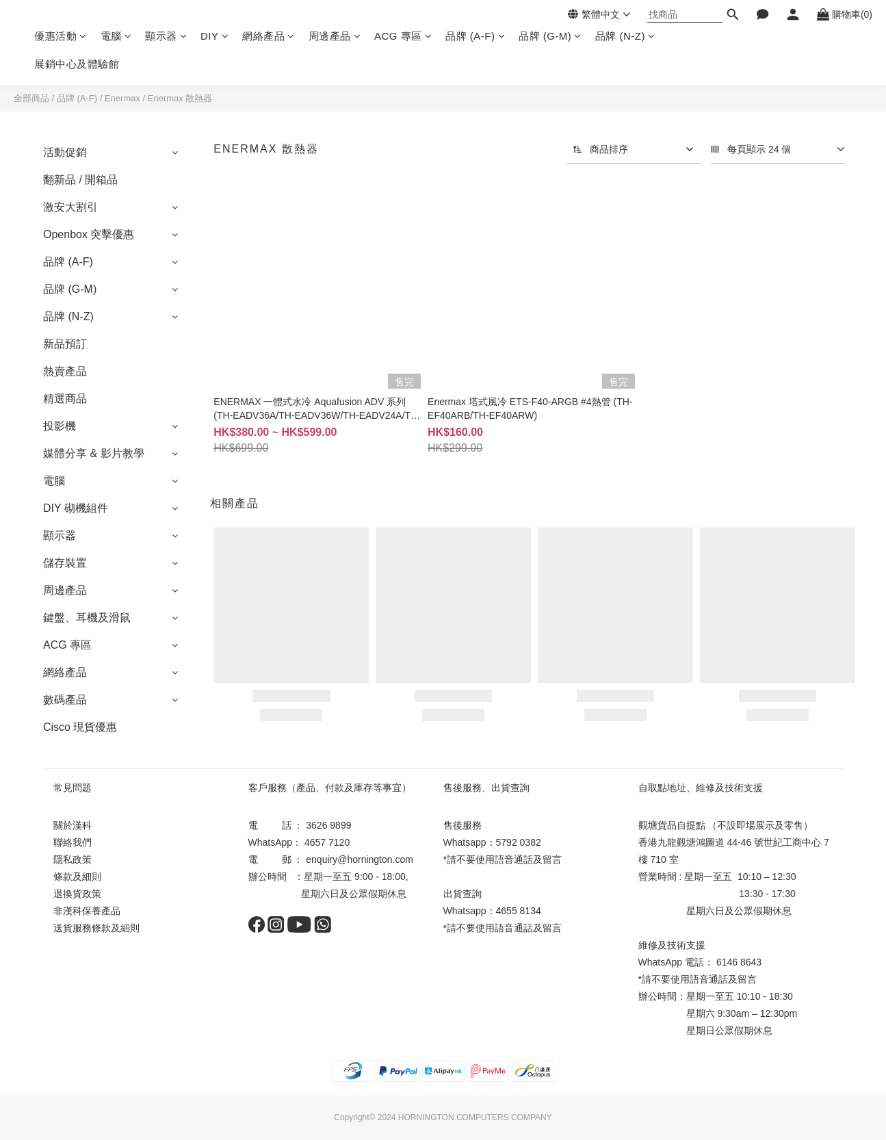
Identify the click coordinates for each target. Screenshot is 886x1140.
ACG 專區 (403, 36)
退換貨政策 (77, 893)
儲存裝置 (65, 563)
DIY (214, 36)
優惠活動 (60, 36)
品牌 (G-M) (550, 36)
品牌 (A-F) (475, 36)
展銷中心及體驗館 (76, 64)
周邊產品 (335, 36)
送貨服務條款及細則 (96, 927)
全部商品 (31, 98)
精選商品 (65, 398)
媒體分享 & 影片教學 (93, 453)
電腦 (116, 36)
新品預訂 (65, 344)
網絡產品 (268, 36)
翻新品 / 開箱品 (80, 179)
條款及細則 (77, 876)
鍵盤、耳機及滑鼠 (87, 617)
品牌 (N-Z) (625, 36)
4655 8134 (518, 910)
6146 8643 (738, 962)
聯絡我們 (72, 842)
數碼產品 (65, 699)
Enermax (122, 98)
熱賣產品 (65, 371)
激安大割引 (70, 207)
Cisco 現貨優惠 (80, 727)
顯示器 (166, 36)
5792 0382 (518, 842)
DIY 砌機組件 (75, 508)
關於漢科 (72, 825)
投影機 (59, 426)
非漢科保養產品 (86, 910)
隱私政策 (72, 859)
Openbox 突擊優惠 (88, 234)
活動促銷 (65, 152)
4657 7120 (327, 842)
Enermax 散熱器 (180, 98)
